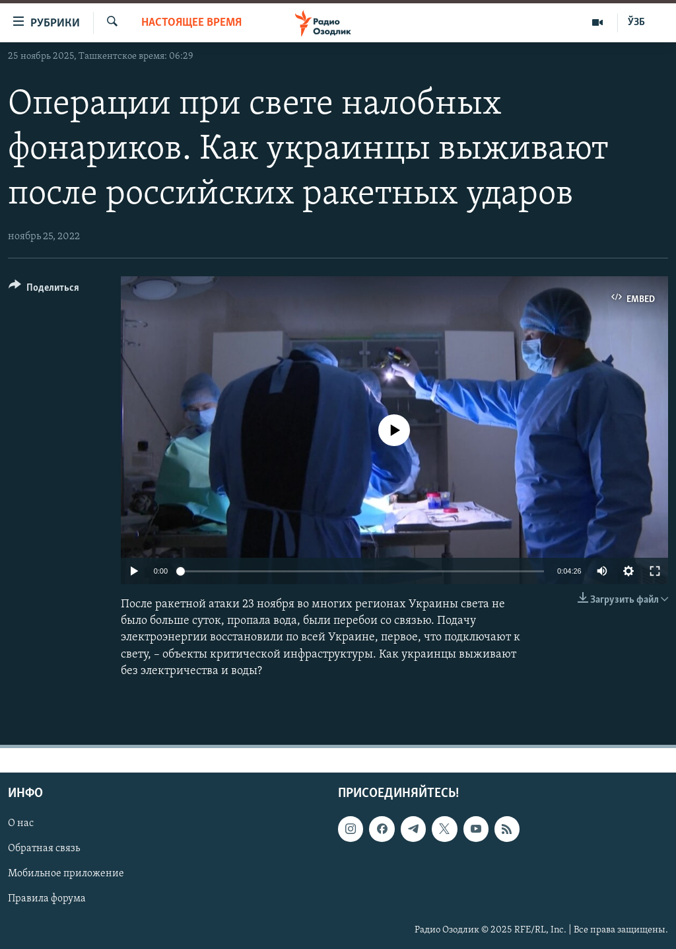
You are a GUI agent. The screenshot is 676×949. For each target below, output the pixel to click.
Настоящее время (191, 23)
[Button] (44, 289)
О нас (21, 823)
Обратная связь (44, 848)
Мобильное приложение (66, 873)
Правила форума (47, 899)
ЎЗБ (636, 22)
